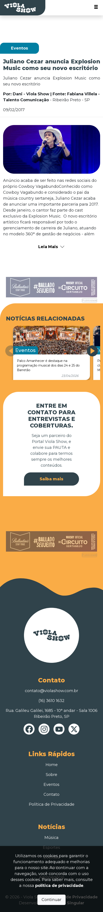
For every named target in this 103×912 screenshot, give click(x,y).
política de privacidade (59, 885)
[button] (92, 350)
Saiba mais (51, 479)
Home (52, 764)
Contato (51, 794)
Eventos (51, 784)
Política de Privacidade (51, 804)
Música (51, 837)
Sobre (51, 774)
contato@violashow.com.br (51, 690)
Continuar (51, 899)
